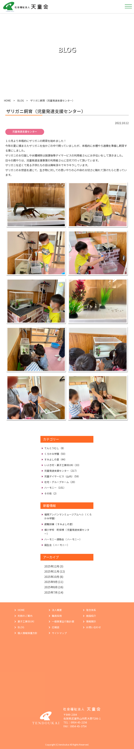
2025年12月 (51, 566)
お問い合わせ (93, 627)
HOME (7, 100)
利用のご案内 (25, 615)
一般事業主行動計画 (63, 621)
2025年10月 (51, 577)
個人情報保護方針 (27, 633)
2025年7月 (51, 592)
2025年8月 (51, 587)
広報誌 (55, 627)
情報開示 (91, 621)
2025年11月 (51, 571)
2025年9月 (51, 582)
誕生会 (57, 545)
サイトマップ (59, 633)
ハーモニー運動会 (63, 539)
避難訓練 (59, 524)
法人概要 (57, 610)
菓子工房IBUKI (26, 621)
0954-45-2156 (79, 722)
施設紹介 (91, 615)
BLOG (20, 100)
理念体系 (91, 610)
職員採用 (57, 615)
